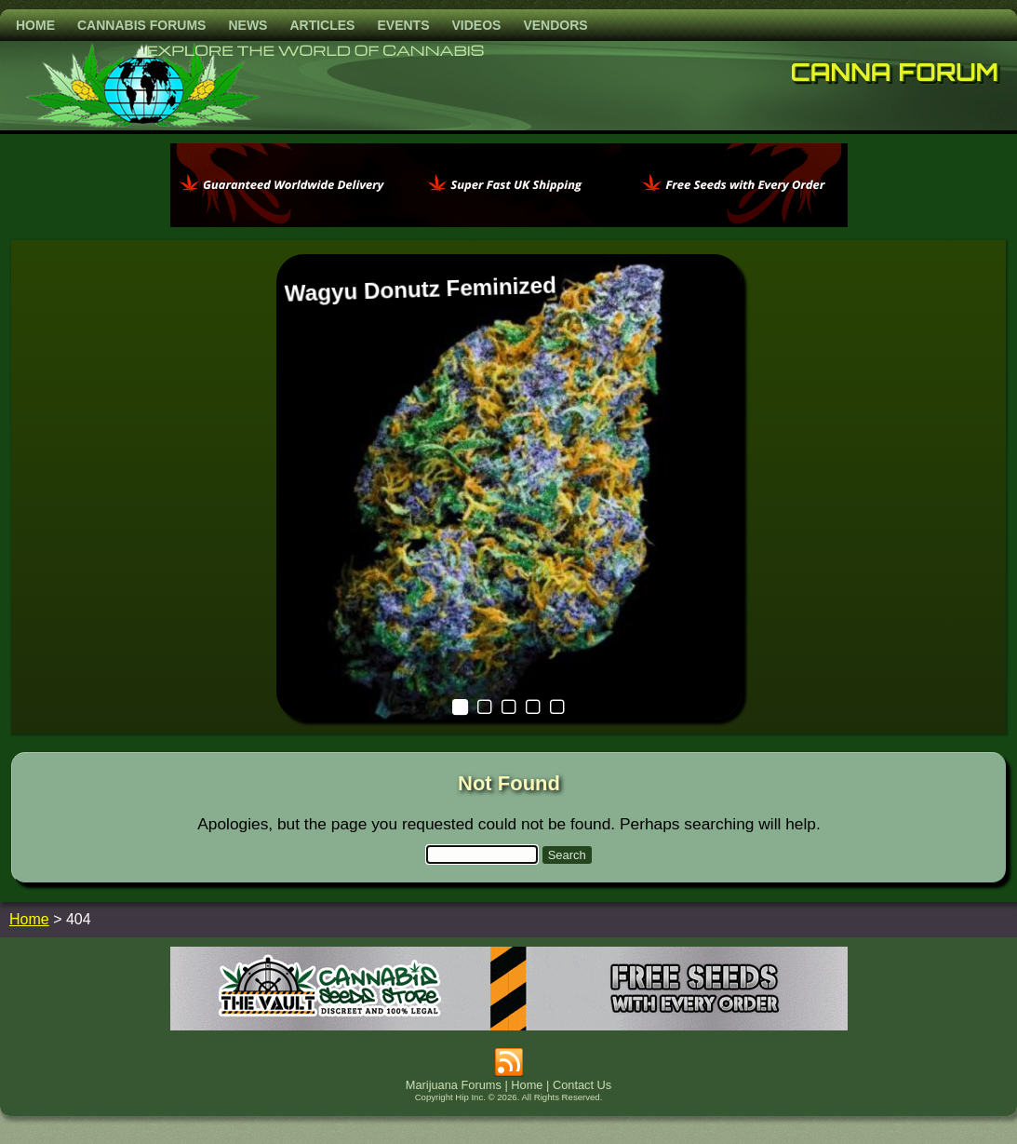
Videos (476, 25)
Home (35, 25)
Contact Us (582, 1085)
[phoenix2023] (509, 222)
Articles (322, 25)
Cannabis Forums (141, 25)
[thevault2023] (509, 1025)
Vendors (555, 25)
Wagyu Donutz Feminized (419, 289)
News (247, 25)
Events (403, 25)
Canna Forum (895, 72)
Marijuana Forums (454, 1085)
